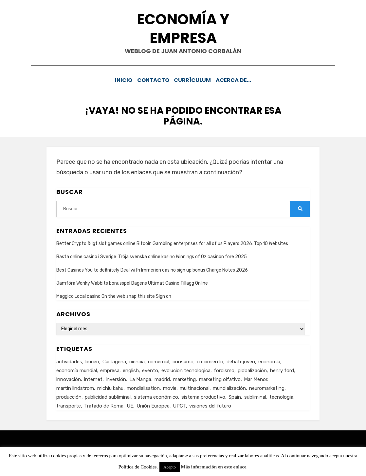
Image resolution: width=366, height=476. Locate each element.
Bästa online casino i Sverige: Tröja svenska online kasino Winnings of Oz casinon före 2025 (151, 256)
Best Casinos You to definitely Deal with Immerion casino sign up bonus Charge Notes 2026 (152, 269)
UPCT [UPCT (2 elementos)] (179, 405)
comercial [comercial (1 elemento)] (158, 361)
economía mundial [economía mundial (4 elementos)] (76, 369)
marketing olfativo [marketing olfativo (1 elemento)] (220, 378)
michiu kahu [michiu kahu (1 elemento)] (110, 387)
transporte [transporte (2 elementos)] (68, 405)
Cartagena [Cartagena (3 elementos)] (114, 361)
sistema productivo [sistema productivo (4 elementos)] (203, 396)
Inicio (120, 79)
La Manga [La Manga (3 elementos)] (140, 378)
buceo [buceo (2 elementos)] (92, 361)
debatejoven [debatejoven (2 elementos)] (241, 361)
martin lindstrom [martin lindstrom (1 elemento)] (75, 387)
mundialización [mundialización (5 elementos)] (229, 387)
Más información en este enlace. (214, 466)
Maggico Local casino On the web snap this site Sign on (113, 295)
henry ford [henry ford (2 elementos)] (282, 369)
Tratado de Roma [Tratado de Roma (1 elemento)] (103, 405)
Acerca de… (238, 79)
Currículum (195, 79)
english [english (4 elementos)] (131, 369)
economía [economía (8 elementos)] (269, 361)
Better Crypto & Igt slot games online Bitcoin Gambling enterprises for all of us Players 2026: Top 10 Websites (172, 243)
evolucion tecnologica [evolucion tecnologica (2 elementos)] (185, 369)
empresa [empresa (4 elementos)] (109, 369)
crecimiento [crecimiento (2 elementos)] (210, 361)
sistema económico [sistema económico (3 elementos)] (156, 396)
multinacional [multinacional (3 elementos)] (195, 387)
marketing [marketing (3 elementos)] (184, 378)
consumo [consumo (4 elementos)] (183, 361)
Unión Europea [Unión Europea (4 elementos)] (153, 405)
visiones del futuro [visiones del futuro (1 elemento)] (210, 405)
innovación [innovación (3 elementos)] (68, 378)
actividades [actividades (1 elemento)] (69, 361)
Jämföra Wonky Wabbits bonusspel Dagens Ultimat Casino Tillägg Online (132, 282)
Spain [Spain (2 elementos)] (235, 396)
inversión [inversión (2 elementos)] (116, 378)
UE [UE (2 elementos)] (130, 405)
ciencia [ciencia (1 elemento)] (137, 361)
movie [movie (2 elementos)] (169, 387)
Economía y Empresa (183, 28)
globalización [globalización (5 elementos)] (252, 369)
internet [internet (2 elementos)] (93, 378)
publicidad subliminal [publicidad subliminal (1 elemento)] (108, 396)
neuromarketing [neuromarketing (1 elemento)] (266, 387)
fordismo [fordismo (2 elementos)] (224, 369)
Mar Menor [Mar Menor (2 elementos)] (255, 378)
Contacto (153, 79)
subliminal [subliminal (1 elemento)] (255, 396)
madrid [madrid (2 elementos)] (162, 378)
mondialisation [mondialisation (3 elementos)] (143, 387)
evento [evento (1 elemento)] (150, 369)
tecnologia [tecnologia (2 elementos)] (281, 396)
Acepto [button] (169, 467)
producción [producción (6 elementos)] (69, 396)
